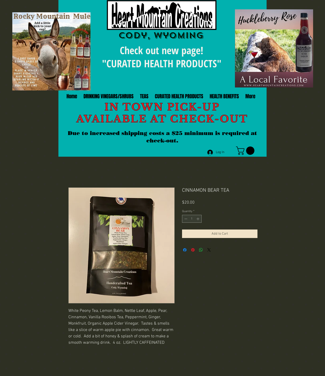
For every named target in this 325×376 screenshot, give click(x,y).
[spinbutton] (192, 219)
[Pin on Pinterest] (192, 249)
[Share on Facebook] (184, 249)
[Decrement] (185, 219)
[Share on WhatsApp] (200, 249)
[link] (246, 150)
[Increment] (198, 219)
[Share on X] (209, 249)
